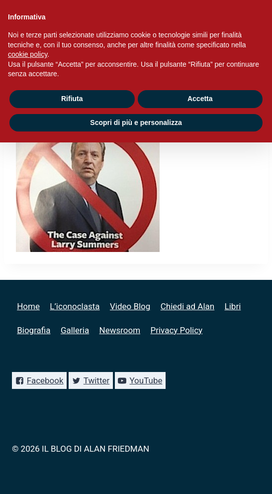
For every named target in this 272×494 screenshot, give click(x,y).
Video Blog (130, 306)
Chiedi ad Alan (187, 306)
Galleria (75, 330)
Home (28, 306)
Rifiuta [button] (72, 99)
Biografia (33, 330)
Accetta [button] (200, 99)
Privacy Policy (176, 330)
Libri (233, 306)
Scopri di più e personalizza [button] (135, 122)
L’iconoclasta (74, 306)
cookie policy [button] (27, 54)
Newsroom (120, 330)
